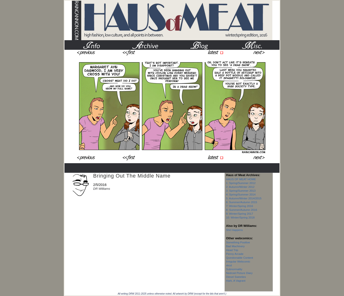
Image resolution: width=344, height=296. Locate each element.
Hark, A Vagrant (235, 280)
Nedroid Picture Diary (239, 272)
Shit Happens (234, 229)
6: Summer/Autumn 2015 (241, 202)
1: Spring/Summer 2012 (241, 182)
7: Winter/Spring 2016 (239, 205)
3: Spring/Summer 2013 (241, 190)
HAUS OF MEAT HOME (241, 179)
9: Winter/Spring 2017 (239, 213)
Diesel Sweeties (236, 276)
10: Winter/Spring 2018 (240, 217)
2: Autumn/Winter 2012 (240, 186)
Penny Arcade (234, 253)
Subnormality (234, 269)
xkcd (229, 265)
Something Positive (238, 242)
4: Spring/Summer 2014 (241, 194)
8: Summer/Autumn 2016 (241, 209)
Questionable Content (239, 257)
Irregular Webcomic (238, 261)
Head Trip (232, 249)
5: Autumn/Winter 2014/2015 (244, 198)
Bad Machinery (235, 246)
